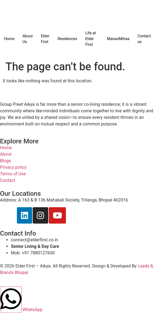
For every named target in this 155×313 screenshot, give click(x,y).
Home (9, 39)
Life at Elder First (90, 39)
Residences (67, 39)
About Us (28, 39)
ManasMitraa (118, 39)
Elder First (45, 39)
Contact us (144, 39)
